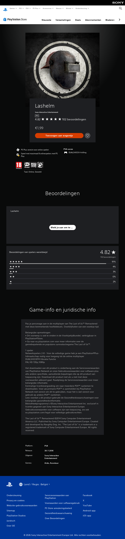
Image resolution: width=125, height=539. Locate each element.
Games (12, 8)
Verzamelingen (63, 17)
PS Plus (35, 8)
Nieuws (59, 8)
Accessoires (47, 8)
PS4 (27, 8)
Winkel (68, 8)
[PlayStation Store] (15, 16)
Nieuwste (46, 17)
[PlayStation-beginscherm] (5, 8)
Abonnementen (93, 17)
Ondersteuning (81, 8)
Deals (78, 17)
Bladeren (110, 17)
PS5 (20, 8)
